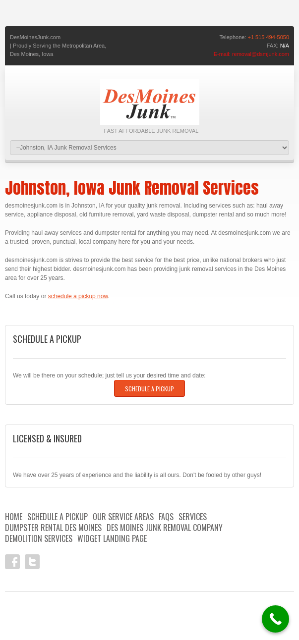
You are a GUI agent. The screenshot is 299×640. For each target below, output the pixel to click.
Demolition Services (38, 538)
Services (193, 517)
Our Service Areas (123, 517)
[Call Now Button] (275, 619)
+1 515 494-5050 (269, 37)
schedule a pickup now (78, 296)
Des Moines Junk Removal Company (165, 527)
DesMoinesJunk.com (35, 37)
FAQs (166, 517)
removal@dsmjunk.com (260, 54)
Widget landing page (112, 538)
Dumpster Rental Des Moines (53, 527)
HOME (13, 517)
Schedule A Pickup (149, 388)
